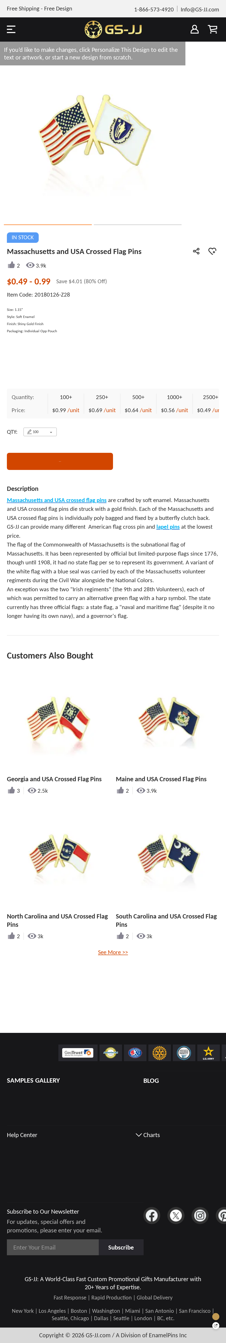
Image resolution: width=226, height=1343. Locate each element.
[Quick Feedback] (215, 1325)
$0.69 (96, 410)
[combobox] (40, 432)
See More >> (113, 952)
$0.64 (132, 410)
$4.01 (76, 281)
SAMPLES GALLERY (33, 1080)
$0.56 (168, 410)
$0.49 (18, 281)
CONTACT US (59, 461)
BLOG (151, 1080)
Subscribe (121, 1247)
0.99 (42, 281)
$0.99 (59, 410)
